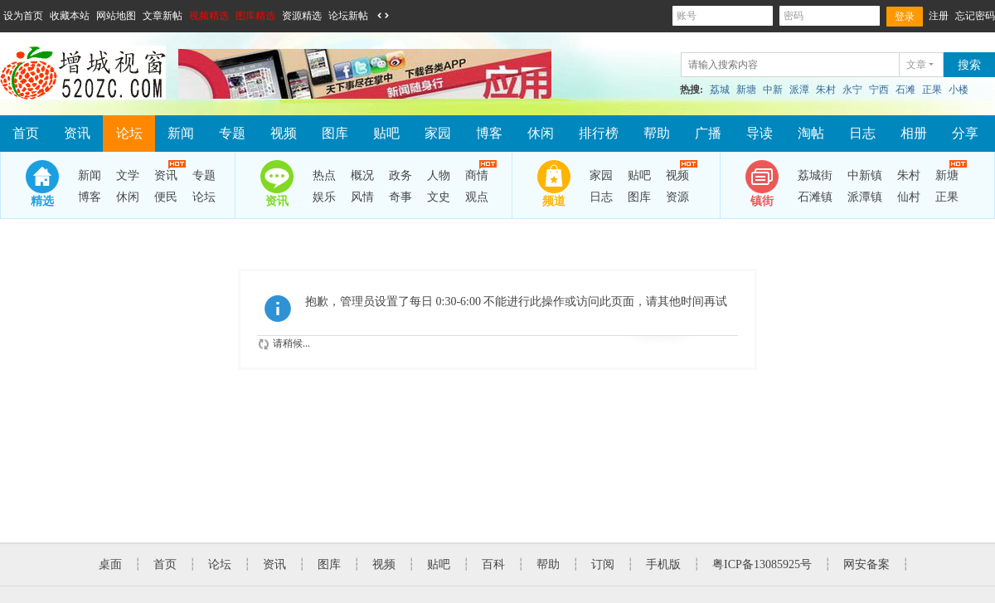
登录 (905, 16)
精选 (42, 201)
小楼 (958, 89)
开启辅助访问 (399, 15)
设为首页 (23, 16)
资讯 (77, 133)
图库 (335, 133)
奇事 (400, 197)
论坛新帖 (348, 16)
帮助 (656, 133)
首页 (25, 133)
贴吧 (386, 133)
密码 (830, 16)
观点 (476, 197)
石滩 (905, 89)
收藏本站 (70, 16)
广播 (708, 133)
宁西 (879, 89)
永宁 (852, 89)
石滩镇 (815, 197)
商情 (476, 173)
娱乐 (324, 197)
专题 (232, 133)
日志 (862, 133)
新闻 (180, 133)
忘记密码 (975, 16)
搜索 (969, 65)
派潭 (799, 89)
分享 (965, 133)
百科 (493, 564)
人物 (438, 175)
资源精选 (302, 16)
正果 (932, 89)
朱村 (826, 89)
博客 (489, 133)
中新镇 (864, 175)
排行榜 (599, 133)
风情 (362, 197)
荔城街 (815, 175)
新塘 (746, 89)
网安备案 (866, 564)
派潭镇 (864, 197)
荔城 (720, 89)
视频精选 (209, 16)
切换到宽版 (383, 15)
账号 (723, 16)
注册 (939, 16)
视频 (283, 133)
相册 (913, 133)
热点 (324, 175)
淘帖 (811, 133)
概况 (362, 175)
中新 (773, 89)
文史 (438, 197)
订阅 (602, 564)
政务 (400, 175)
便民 (165, 197)
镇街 (762, 201)
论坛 (129, 133)
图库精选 (255, 16)
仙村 (908, 197)
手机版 (663, 564)
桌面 (110, 564)
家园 (438, 133)
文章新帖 (162, 16)
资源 (677, 197)
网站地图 (116, 16)
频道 (553, 201)
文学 (127, 175)
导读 (759, 133)
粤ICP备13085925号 (762, 564)
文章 (916, 65)
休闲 (540, 133)
